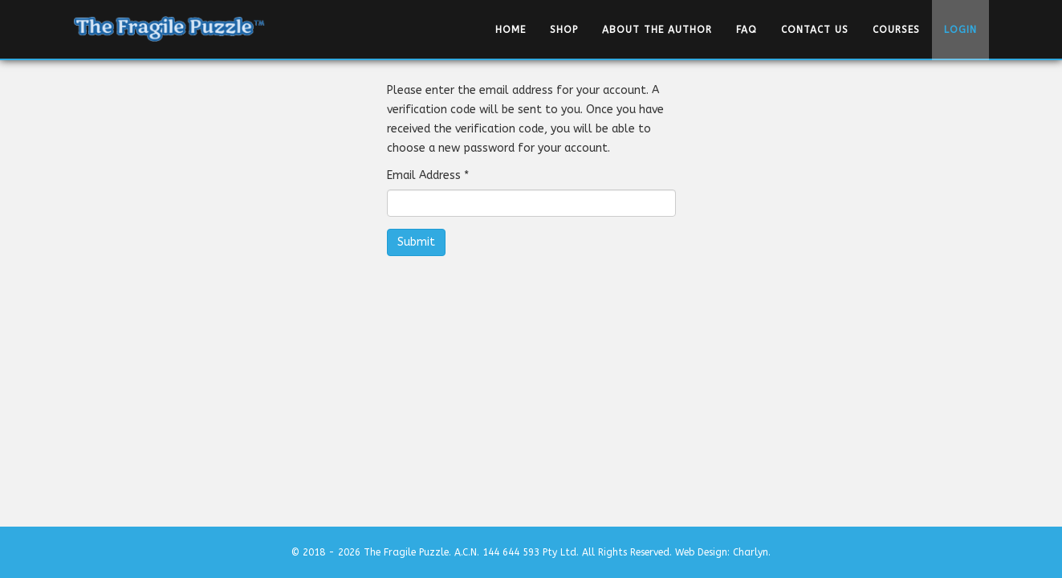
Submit (416, 242)
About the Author (657, 29)
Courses (896, 29)
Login (960, 29)
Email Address (428, 175)
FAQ (746, 29)
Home (510, 29)
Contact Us (814, 29)
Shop (564, 29)
